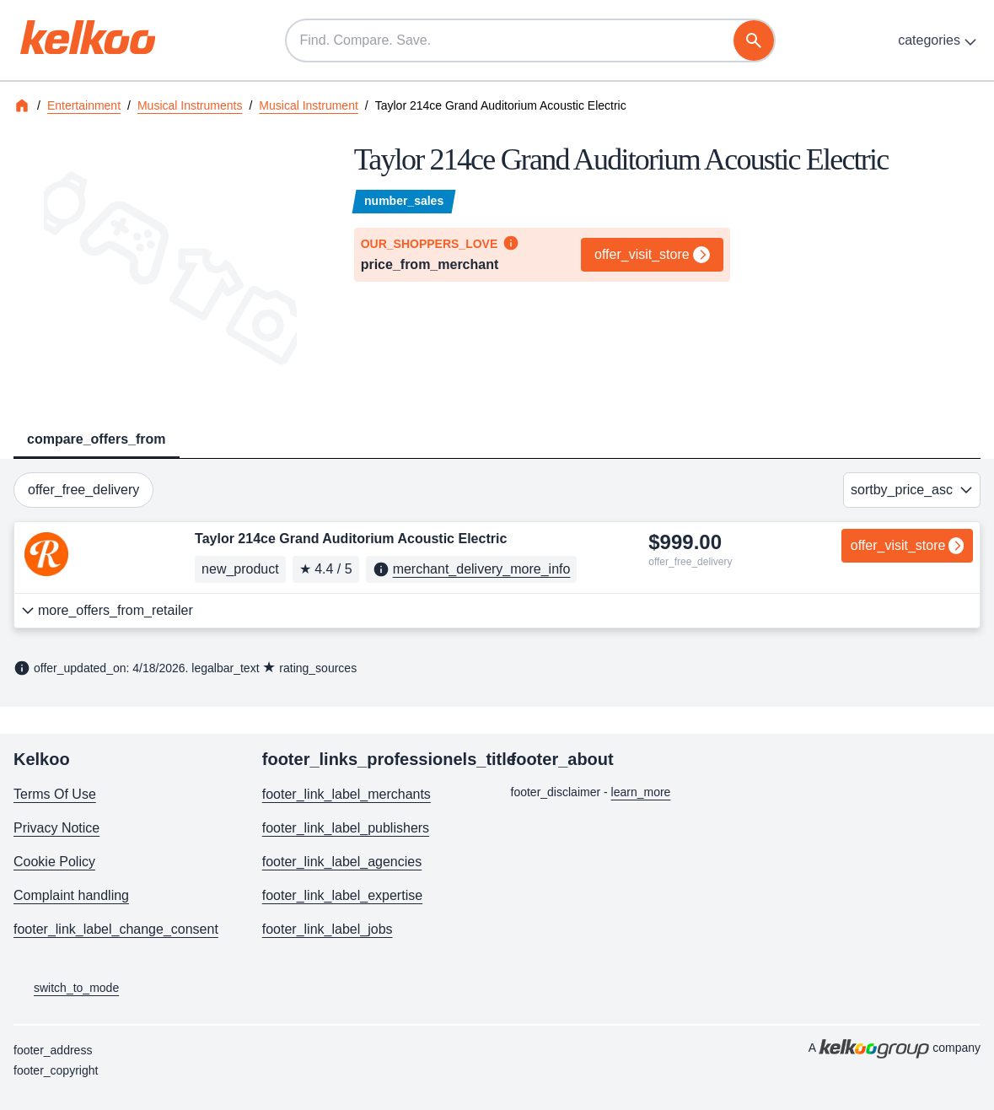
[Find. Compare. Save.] (530, 40)
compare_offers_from (96, 439)
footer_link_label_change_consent (115, 929)
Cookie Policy (54, 861)
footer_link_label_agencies (342, 861)
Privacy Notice (56, 828)
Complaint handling (71, 895)
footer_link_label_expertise (342, 895)
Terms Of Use (54, 794)
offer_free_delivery (83, 489)
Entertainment (84, 105)
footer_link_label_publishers (345, 828)
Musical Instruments (189, 105)
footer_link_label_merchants (346, 794)
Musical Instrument (308, 105)
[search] (753, 40)
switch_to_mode (66, 988)
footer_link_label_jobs (327, 929)
